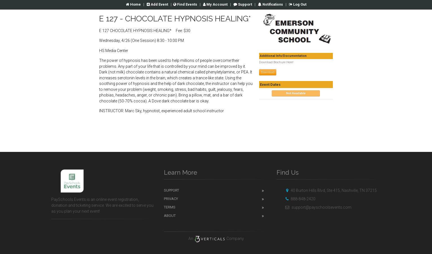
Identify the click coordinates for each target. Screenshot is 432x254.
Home (133, 4)
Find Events (185, 4)
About (170, 215)
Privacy (171, 199)
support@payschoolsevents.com (317, 207)
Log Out (297, 4)
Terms (169, 207)
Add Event (157, 4)
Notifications (272, 4)
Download (267, 72)
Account (215, 4)
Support (242, 4)
